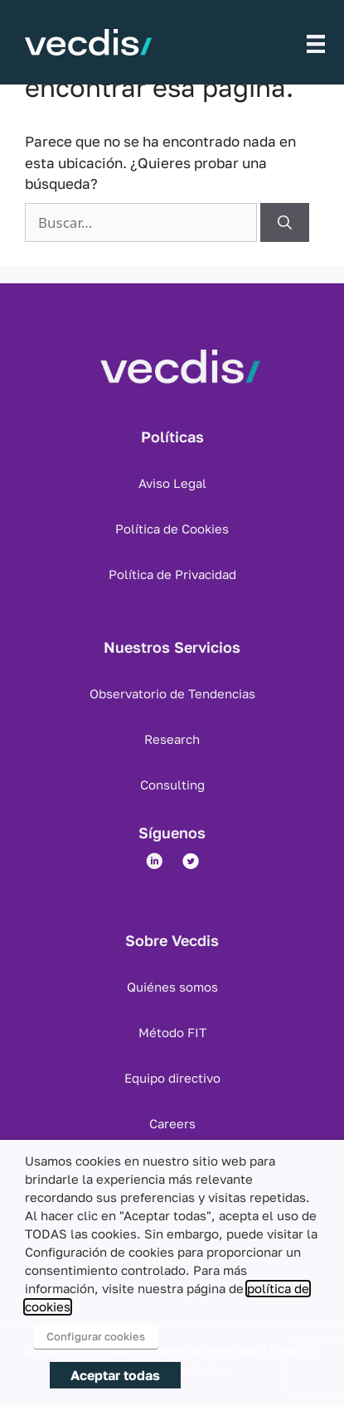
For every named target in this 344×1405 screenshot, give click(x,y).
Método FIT (172, 1032)
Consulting (172, 784)
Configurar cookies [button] (95, 1336)
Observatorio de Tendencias (172, 693)
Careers (172, 1123)
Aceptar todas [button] (115, 1375)
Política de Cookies (172, 528)
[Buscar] (284, 223)
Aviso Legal (172, 483)
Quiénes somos (172, 986)
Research (172, 738)
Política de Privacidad (172, 574)
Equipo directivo (172, 1077)
